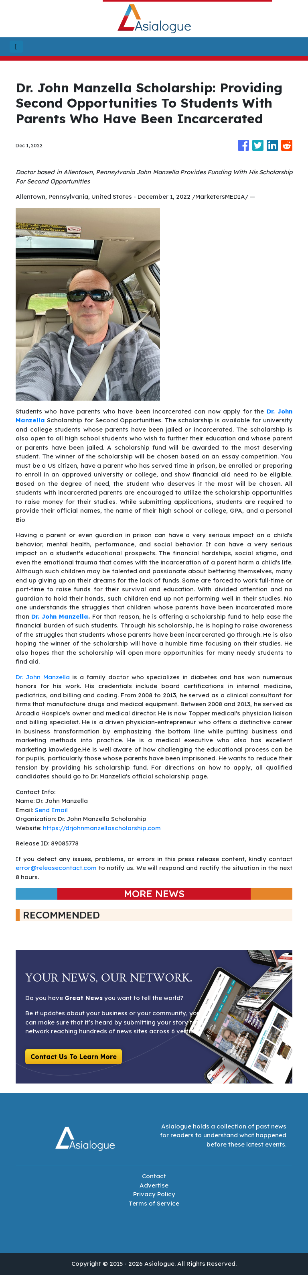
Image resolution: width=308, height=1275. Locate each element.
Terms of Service (154, 1203)
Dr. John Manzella (43, 677)
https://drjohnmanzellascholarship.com (102, 828)
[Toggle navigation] (16, 47)
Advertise (154, 1185)
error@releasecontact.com (56, 868)
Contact (154, 1176)
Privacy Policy (154, 1194)
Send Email (51, 810)
